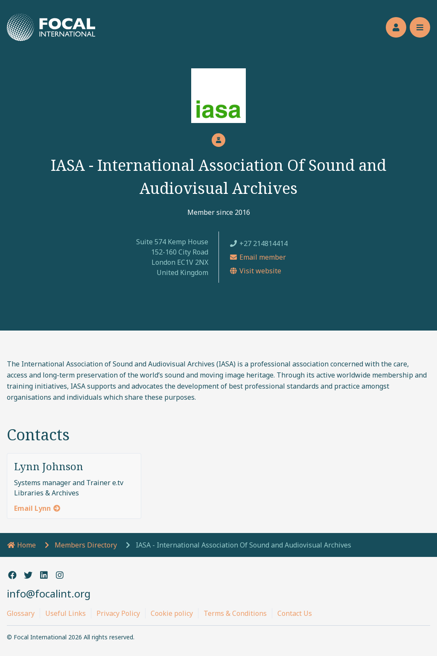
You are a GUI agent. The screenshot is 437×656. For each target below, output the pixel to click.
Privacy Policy (118, 613)
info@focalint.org (48, 593)
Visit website (255, 270)
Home (21, 545)
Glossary (21, 613)
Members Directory (86, 545)
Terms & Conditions (235, 613)
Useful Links (65, 613)
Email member (257, 257)
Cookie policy (172, 613)
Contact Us (294, 613)
